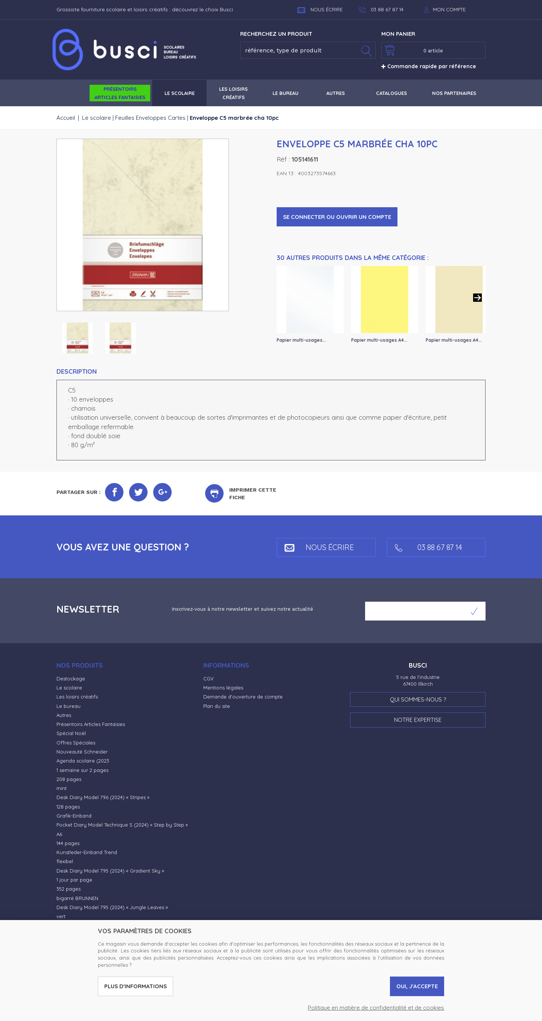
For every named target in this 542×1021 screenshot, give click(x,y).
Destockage (70, 679)
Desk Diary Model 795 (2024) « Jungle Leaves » (112, 907)
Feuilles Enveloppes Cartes (150, 117)
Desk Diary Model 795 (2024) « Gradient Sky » (110, 871)
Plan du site (216, 706)
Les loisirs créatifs (77, 697)
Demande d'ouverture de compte (243, 697)
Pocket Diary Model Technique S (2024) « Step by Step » (122, 825)
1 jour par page (74, 880)
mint (61, 788)
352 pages (68, 889)
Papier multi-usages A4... (379, 340)
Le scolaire (96, 117)
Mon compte (449, 9)
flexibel (64, 861)
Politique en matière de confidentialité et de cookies (376, 1007)
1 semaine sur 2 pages (82, 770)
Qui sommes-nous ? (418, 699)
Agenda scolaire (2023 (82, 761)
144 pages (67, 843)
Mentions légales (223, 688)
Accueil (65, 117)
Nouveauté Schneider (82, 752)
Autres (63, 715)
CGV (208, 679)
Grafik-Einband (73, 816)
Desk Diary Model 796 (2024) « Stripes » (102, 797)
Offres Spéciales (75, 743)
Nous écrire (320, 9)
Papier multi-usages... (301, 340)
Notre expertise (418, 719)
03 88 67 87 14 (428, 547)
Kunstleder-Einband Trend (86, 852)
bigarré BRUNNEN (77, 898)
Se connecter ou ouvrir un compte (337, 216)
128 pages (68, 807)
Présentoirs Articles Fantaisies (90, 724)
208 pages (68, 779)
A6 (59, 834)
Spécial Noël (71, 733)
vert (60, 916)
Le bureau (68, 706)
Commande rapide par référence (428, 66)
